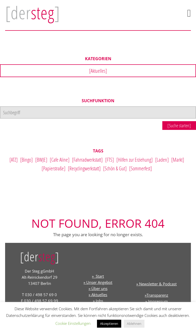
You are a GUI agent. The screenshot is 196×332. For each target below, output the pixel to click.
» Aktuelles (98, 294)
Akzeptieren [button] (109, 323)
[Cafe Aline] (59, 159)
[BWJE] (41, 159)
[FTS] (109, 159)
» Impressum (156, 301)
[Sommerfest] (140, 168)
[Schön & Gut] (115, 168)
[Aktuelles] (98, 70)
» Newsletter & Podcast (156, 283)
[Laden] (162, 159)
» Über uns (98, 288)
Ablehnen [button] (134, 323)
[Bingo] (26, 159)
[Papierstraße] (53, 168)
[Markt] (177, 159)
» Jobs (98, 300)
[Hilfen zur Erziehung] (134, 159)
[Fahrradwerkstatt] (87, 159)
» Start (98, 276)
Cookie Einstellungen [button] (73, 323)
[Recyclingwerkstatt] (84, 168)
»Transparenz (156, 295)
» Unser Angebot (97, 282)
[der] (32, 12)
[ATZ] (13, 159)
